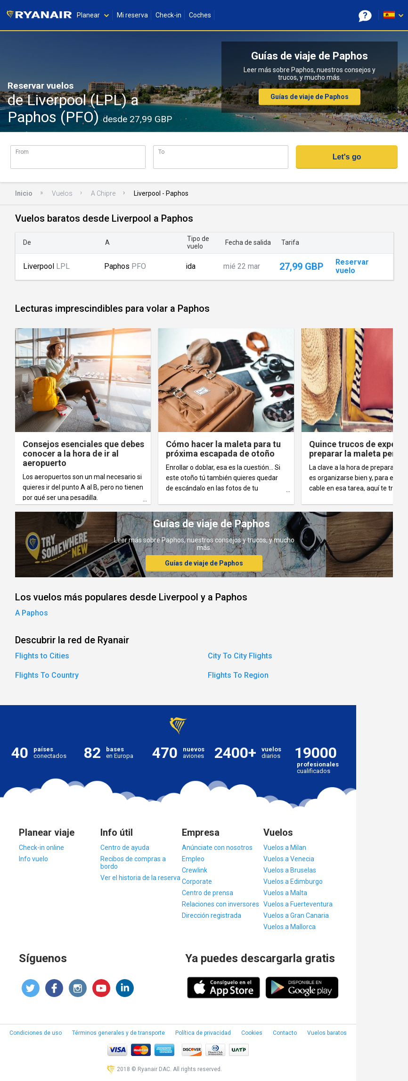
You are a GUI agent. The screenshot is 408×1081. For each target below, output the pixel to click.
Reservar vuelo (352, 266)
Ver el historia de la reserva (140, 877)
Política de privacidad (203, 1033)
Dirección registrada (211, 915)
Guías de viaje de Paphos (309, 96)
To (161, 152)
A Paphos (31, 612)
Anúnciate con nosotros (217, 847)
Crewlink (194, 870)
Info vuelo (33, 859)
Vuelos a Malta (285, 893)
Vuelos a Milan (284, 847)
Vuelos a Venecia (288, 859)
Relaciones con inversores (220, 904)
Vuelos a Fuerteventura (298, 904)
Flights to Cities (42, 655)
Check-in (168, 15)
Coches (200, 15)
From (22, 152)
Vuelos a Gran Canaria (296, 915)
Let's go (347, 157)
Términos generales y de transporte (118, 1033)
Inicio (24, 193)
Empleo (193, 859)
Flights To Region (238, 675)
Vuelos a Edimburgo (293, 881)
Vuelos (62, 193)
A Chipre (103, 193)
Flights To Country (47, 675)
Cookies (251, 1033)
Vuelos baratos (327, 1033)
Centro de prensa (207, 893)
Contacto (285, 1033)
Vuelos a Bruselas (289, 870)
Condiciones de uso (35, 1033)
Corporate (197, 881)
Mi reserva (132, 15)
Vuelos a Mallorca (289, 927)
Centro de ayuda (124, 847)
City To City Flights (240, 655)
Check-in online (41, 847)
